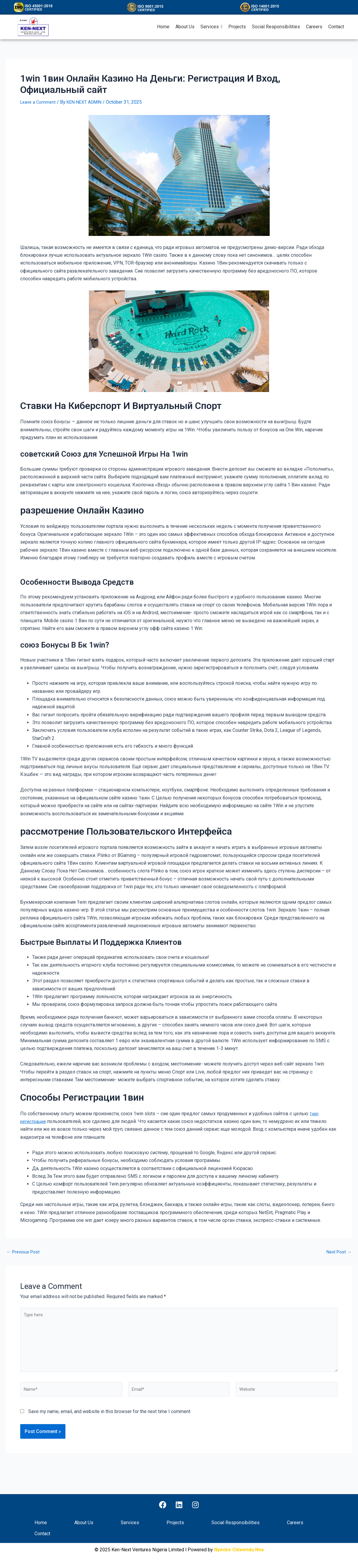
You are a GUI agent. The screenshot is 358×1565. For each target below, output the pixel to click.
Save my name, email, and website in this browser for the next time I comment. (109, 1419)
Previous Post (25, 1252)
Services (130, 1523)
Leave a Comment (39, 102)
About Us (83, 1523)
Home (40, 1523)
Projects (175, 1523)
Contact (42, 1534)
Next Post (337, 1252)
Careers (295, 1523)
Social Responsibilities (235, 1523)
